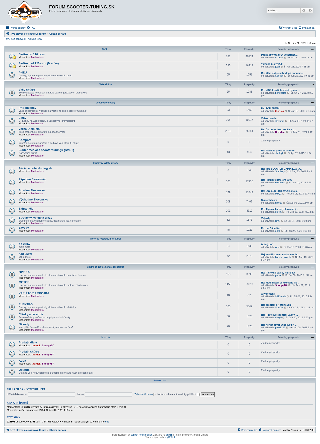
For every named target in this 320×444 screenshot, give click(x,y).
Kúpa (22, 360)
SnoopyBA (281, 285)
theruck (279, 111)
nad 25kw (25, 254)
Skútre (105, 49)
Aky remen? (268, 293)
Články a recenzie (31, 314)
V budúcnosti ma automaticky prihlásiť (177, 394)
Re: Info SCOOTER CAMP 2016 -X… (281, 168)
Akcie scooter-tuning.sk (35, 168)
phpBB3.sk (170, 437)
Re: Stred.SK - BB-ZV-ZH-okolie (279, 191)
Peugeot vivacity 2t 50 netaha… (279, 55)
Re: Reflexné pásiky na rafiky (278, 272)
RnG (277, 221)
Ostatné (24, 369)
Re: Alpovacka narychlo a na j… (279, 209)
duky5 (278, 211)
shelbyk (279, 153)
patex (278, 275)
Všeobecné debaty (105, 102)
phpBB (169, 435)
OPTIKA (24, 272)
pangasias (280, 92)
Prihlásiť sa (15, 389)
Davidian (280, 132)
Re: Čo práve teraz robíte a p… (279, 129)
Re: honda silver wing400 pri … (279, 324)
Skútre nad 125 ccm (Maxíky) (39, 63)
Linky (22, 117)
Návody (24, 324)
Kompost (25, 140)
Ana (277, 247)
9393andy (280, 296)
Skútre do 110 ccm (32, 54)
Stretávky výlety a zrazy (105, 163)
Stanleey (280, 171)
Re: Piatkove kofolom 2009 (276, 179)
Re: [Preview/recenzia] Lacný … (279, 314)
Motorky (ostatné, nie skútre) (105, 239)
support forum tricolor (141, 435)
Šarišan (279, 75)
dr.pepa (279, 57)
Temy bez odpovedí (15, 39)
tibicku (278, 202)
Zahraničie (26, 208)
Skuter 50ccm (269, 200)
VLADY (279, 307)
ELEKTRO (26, 304)
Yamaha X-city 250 (271, 64)
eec (107, 421)
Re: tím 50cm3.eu (271, 228)
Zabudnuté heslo (143, 394)
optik (277, 231)
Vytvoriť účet (35, 389)
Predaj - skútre (29, 351)
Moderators (37, 57)
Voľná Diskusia (29, 129)
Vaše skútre (105, 84)
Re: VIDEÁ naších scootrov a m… (280, 90)
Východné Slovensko (33, 199)
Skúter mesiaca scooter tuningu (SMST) (46, 150)
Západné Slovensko (32, 179)
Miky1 (278, 193)
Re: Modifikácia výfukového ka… (280, 282)
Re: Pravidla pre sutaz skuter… (279, 150)
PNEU (23, 72)
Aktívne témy (35, 39)
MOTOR (24, 282)
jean (277, 66)
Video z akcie (268, 118)
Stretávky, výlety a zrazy (35, 217)
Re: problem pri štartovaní (276, 304)
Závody (24, 227)
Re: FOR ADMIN (270, 108)
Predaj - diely (28, 342)
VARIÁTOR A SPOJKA (34, 293)
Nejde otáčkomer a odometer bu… (281, 254)
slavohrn (279, 121)
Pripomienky (27, 107)
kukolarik (280, 182)
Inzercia (105, 337)
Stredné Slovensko (32, 190)
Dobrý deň (267, 244)
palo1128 (280, 327)
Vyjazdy (265, 218)
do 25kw (24, 244)
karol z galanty (283, 257)
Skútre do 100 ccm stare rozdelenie (105, 267)
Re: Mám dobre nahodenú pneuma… (282, 73)
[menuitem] (31, 27)
